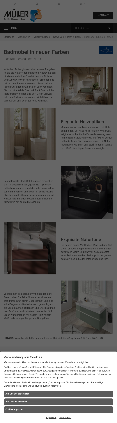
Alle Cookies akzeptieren (17, 394)
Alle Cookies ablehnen (16, 401)
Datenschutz (65, 417)
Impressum (51, 417)
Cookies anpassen (14, 409)
